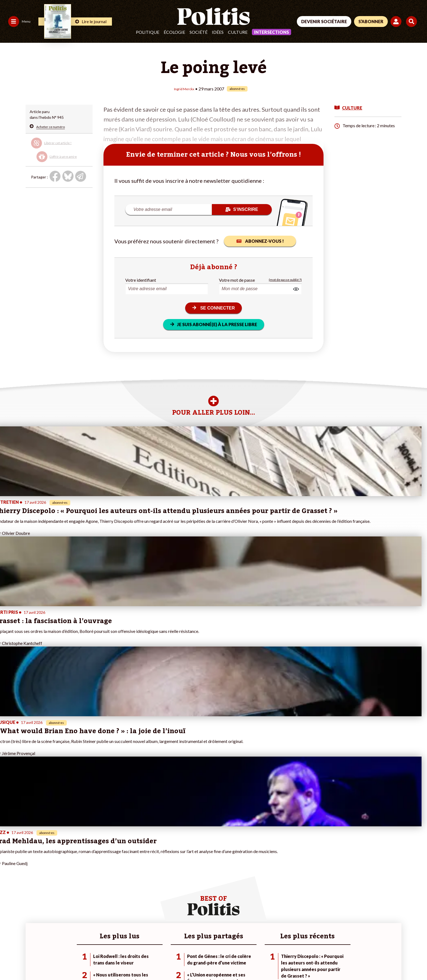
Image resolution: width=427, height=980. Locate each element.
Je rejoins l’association (90, 887)
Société (199, 32)
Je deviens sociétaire (88, 875)
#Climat (145, 870)
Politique (147, 32)
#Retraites (148, 887)
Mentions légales (39, 961)
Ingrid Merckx (184, 88)
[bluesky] (364, 939)
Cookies (222, 961)
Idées (218, 32)
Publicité (200, 961)
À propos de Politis (87, 893)
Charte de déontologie (81, 961)
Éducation (44, 887)
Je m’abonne (81, 881)
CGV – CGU (119, 961)
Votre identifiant (140, 279)
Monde (41, 870)
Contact (10, 961)
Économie (43, 881)
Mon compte (81, 898)
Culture (238, 32)
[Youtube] (381, 939)
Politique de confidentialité (161, 961)
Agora (8, 870)
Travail (41, 875)
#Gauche (146, 881)
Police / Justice (48, 898)
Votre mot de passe (237, 279)
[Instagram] (398, 939)
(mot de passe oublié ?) (285, 279)
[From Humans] (353, 951)
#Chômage (148, 893)
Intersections (271, 32)
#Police (145, 875)
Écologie (174, 32)
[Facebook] (347, 939)
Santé (40, 893)
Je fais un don (82, 870)
